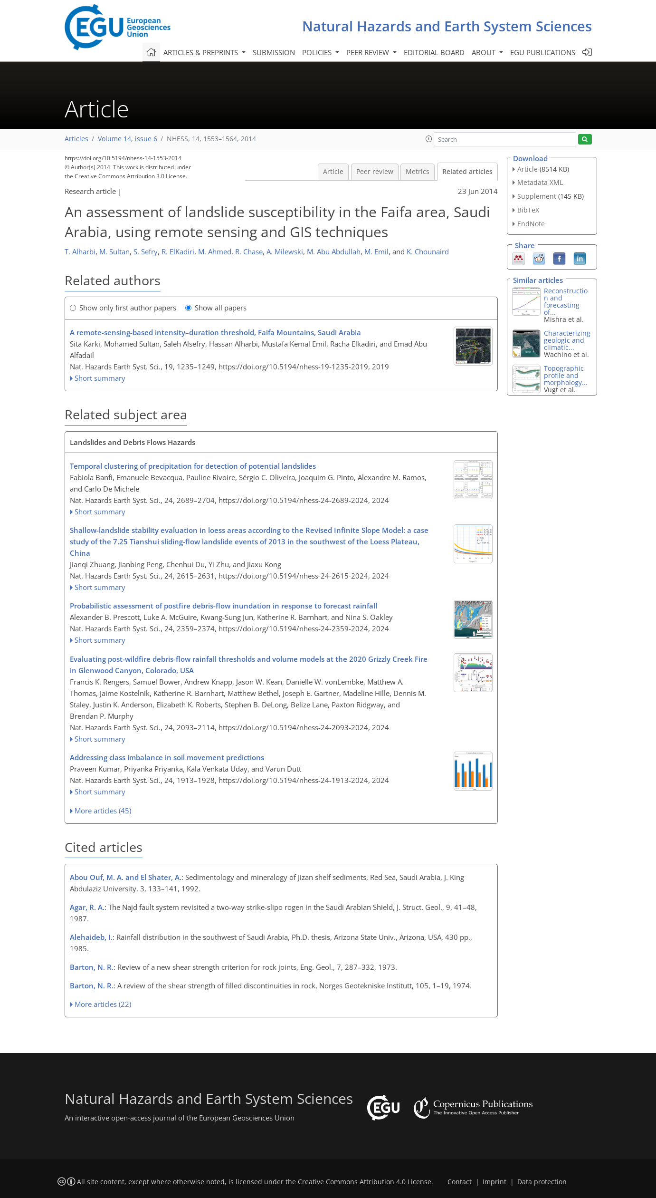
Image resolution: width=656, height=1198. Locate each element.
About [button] (484, 52)
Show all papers (216, 307)
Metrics (417, 171)
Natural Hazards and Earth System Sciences (447, 26)
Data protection (542, 1182)
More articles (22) (103, 1004)
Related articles (467, 171)
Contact (459, 1182)
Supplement (536, 196)
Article (333, 171)
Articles (76, 139)
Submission (274, 52)
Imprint (494, 1182)
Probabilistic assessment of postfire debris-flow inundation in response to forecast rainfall (223, 605)
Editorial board (434, 52)
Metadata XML (540, 182)
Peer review (374, 171)
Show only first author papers (123, 307)
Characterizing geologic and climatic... (567, 340)
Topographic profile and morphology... (566, 375)
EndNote (531, 223)
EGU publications (542, 52)
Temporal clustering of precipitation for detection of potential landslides (193, 466)
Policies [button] (317, 52)
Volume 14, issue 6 (127, 139)
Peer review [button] (368, 52)
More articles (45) (103, 810)
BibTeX (528, 209)
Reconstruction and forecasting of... (566, 301)
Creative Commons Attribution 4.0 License (364, 1182)
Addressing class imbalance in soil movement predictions (167, 757)
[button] (429, 139)
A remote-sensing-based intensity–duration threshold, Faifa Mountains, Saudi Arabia (215, 332)
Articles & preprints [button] (201, 52)
